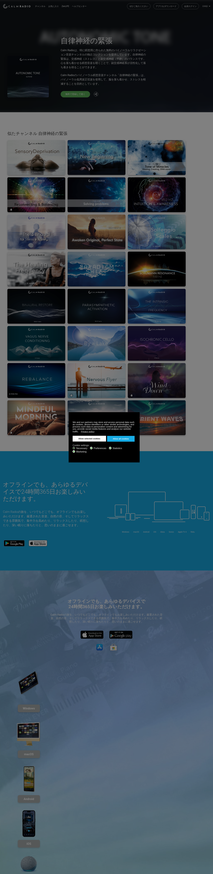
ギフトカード (9, 839)
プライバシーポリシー (47, 849)
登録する (41, 835)
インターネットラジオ (13, 844)
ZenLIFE (68, 6)
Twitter (198, 834)
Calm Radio (18, 5)
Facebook (189, 834)
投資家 (75, 849)
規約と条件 (8, 849)
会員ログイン (190, 6)
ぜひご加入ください (138, 6)
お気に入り (56, 6)
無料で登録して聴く (76, 94)
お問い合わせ (78, 835)
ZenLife (40, 839)
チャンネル (43, 6)
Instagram (208, 834)
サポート (7, 835)
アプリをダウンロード (166, 6)
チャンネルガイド (80, 844)
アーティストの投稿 (46, 844)
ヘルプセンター (82, 6)
